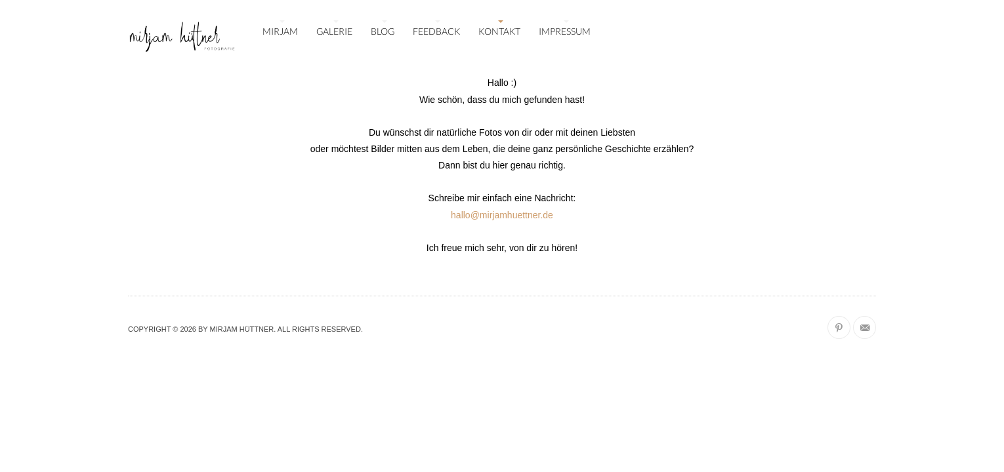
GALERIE (334, 31)
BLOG (382, 31)
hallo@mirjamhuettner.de (502, 215)
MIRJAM (280, 31)
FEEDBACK (436, 31)
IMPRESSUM (565, 31)
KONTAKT (499, 31)
